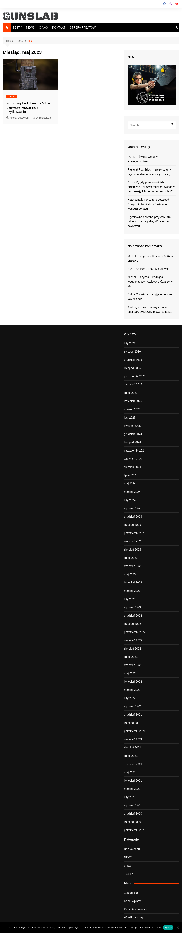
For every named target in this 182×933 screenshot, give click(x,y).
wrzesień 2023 (133, 541)
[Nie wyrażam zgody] (177, 927)
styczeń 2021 (132, 805)
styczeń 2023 (132, 607)
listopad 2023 (132, 524)
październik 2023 (135, 533)
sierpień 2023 (132, 549)
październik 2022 (135, 632)
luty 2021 (130, 797)
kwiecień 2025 (133, 400)
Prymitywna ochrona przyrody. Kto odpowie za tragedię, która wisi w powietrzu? (149, 221)
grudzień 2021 (133, 714)
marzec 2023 (132, 590)
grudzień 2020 (133, 813)
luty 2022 (130, 698)
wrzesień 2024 (133, 458)
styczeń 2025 (132, 425)
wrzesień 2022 (133, 640)
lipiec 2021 (131, 755)
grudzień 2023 (133, 516)
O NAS (43, 27)
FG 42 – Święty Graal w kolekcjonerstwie (143, 159)
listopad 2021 (132, 722)
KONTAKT (58, 27)
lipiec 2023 (131, 557)
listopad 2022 (132, 623)
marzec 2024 (132, 491)
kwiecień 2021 (133, 780)
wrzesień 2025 (133, 384)
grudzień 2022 (133, 615)
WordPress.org (133, 917)
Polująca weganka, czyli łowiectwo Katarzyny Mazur (150, 282)
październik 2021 (135, 731)
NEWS (30, 27)
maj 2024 (130, 483)
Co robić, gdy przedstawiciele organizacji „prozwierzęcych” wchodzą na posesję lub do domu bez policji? (151, 187)
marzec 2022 (132, 689)
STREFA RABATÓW (83, 27)
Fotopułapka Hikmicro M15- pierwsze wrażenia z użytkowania (28, 107)
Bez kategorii (132, 848)
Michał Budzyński (17, 117)
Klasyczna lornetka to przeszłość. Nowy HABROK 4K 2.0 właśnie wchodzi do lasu (149, 204)
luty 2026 (130, 343)
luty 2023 (130, 599)
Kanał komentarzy (135, 909)
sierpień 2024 (132, 467)
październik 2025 (135, 376)
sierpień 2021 (132, 747)
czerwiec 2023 (133, 566)
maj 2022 (130, 673)
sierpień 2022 (132, 648)
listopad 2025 (132, 368)
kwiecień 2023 (133, 582)
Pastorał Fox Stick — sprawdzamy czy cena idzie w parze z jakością (149, 172)
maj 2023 (130, 574)
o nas (127, 865)
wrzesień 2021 (133, 739)
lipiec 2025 (131, 392)
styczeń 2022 (132, 706)
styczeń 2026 (132, 351)
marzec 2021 (132, 788)
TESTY (17, 27)
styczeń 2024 (132, 508)
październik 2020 (135, 830)
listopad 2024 (132, 442)
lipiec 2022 (131, 656)
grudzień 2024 (133, 434)
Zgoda (168, 927)
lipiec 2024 (131, 475)
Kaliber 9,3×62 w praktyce (152, 268)
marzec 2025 (132, 409)
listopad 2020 (132, 821)
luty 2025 (130, 417)
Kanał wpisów (132, 901)
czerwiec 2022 (133, 665)
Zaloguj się (131, 892)
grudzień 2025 (133, 359)
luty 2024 (130, 500)
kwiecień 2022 (133, 681)
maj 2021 (130, 772)
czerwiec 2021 (133, 764)
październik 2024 (135, 450)
